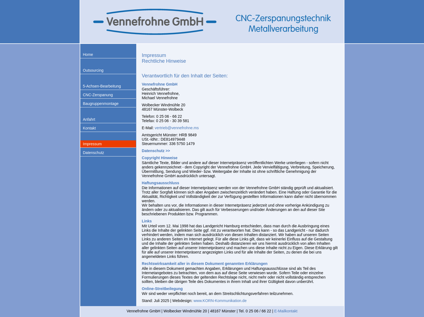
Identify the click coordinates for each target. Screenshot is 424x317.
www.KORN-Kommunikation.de (220, 300)
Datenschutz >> (156, 151)
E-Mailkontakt (286, 311)
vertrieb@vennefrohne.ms (177, 128)
